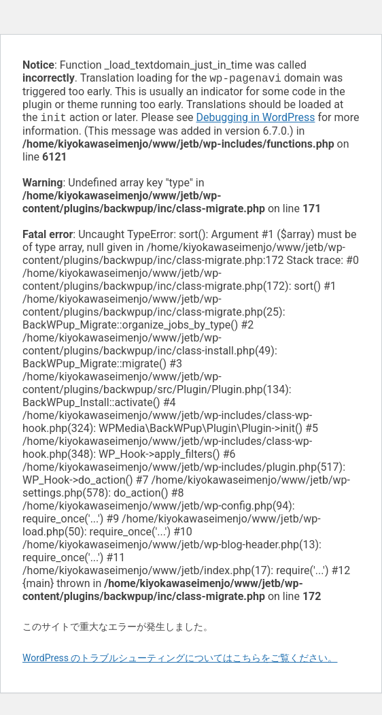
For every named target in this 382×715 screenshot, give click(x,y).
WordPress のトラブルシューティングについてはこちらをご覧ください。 (180, 660)
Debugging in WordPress (255, 120)
